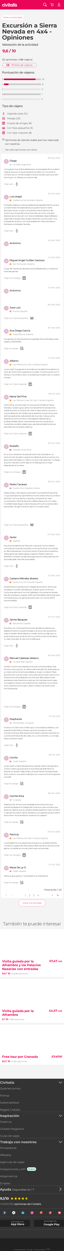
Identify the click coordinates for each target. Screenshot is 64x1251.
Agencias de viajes (12, 1162)
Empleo (5, 1183)
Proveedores (8, 1148)
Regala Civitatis (10, 1109)
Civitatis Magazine (12, 1128)
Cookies (48, 1249)
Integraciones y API (13, 1169)
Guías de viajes (9, 1135)
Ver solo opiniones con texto (21, 149)
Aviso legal (29, 1249)
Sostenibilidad (9, 1102)
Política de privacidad (39, 1249)
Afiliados (5, 1155)
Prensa (4, 1095)
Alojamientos (8, 1176)
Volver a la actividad (12, 17)
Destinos (6, 1121)
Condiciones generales (20, 1249)
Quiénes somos (10, 1088)
